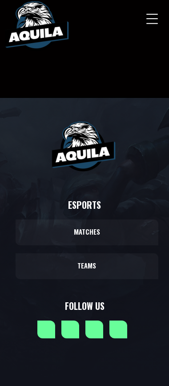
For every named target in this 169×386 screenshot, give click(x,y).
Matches (87, 231)
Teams (86, 265)
